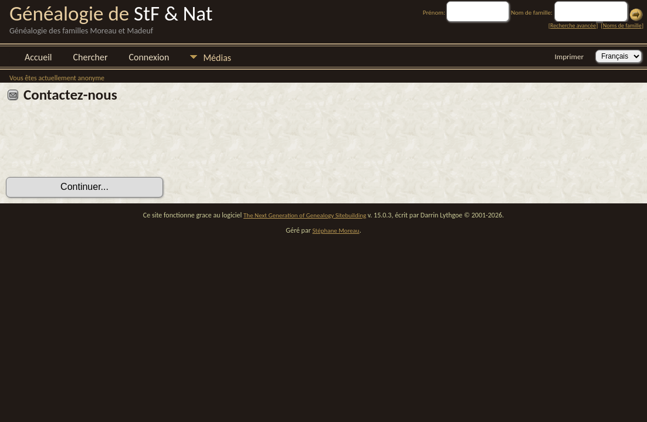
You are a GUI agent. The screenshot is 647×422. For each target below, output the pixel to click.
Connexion (148, 57)
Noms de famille (622, 25)
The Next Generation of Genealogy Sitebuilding (304, 215)
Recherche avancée (573, 25)
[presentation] (95, 144)
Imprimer (569, 56)
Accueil (38, 57)
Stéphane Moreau (336, 230)
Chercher (90, 57)
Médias (217, 57)
